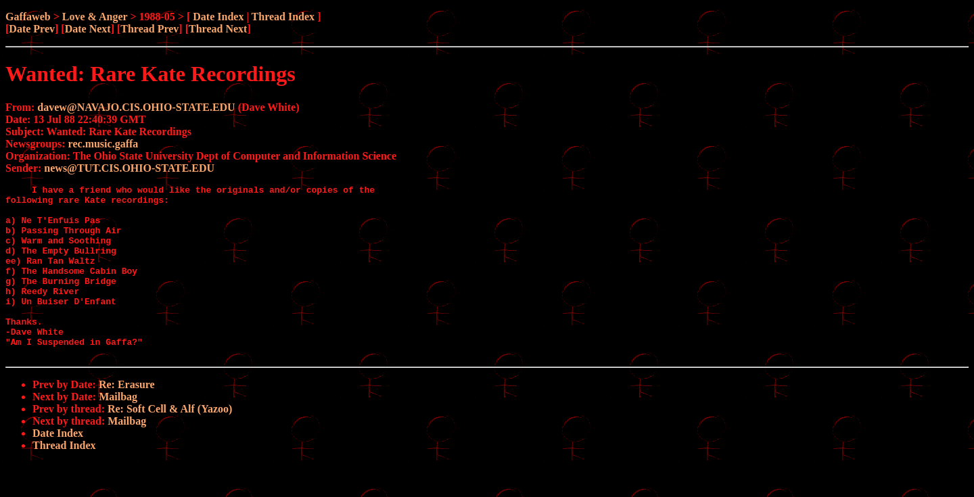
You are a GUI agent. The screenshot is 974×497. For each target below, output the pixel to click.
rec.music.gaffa (103, 143)
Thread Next (218, 28)
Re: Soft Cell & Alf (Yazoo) (170, 443)
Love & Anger (95, 16)
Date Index (218, 16)
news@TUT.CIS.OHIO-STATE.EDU (129, 168)
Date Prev (32, 28)
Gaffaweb (28, 16)
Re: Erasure (127, 419)
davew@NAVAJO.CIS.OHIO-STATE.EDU (136, 107)
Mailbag (118, 431)
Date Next (88, 28)
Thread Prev (149, 28)
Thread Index (283, 16)
